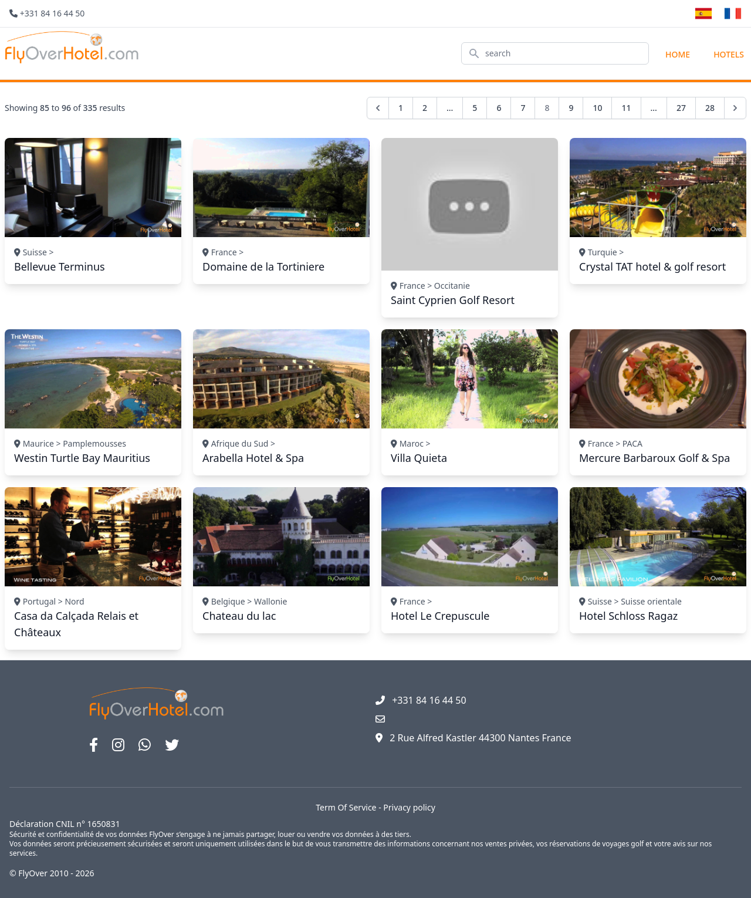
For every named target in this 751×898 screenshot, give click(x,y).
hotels (728, 54)
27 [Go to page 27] (681, 107)
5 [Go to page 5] (474, 107)
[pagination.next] (735, 108)
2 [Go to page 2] (424, 107)
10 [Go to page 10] (597, 107)
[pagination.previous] (378, 108)
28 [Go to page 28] (710, 107)
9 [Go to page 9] (571, 107)
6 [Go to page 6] (498, 107)
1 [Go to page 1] (400, 107)
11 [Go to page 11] (626, 107)
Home (677, 54)
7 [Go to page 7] (522, 107)
